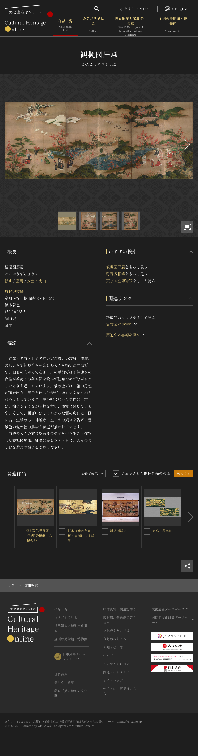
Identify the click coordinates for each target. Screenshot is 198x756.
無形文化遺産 (64, 682)
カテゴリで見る (93, 26)
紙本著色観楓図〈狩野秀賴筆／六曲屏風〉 (39, 535)
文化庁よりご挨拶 (116, 630)
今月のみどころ (114, 639)
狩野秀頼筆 (14, 291)
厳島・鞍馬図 (162, 530)
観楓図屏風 (115, 267)
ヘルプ (108, 655)
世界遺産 (61, 674)
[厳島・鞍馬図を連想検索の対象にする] (147, 531)
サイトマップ (113, 680)
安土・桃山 (36, 280)
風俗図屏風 (118, 530)
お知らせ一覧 (113, 647)
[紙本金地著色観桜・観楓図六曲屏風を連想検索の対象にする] (62, 531)
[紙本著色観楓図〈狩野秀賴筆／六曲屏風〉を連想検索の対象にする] (20, 531)
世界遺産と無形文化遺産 (131, 26)
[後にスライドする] (186, 144)
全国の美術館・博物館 (173, 26)
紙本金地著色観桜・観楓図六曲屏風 (81, 535)
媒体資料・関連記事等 (119, 609)
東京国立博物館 (119, 280)
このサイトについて (133, 9)
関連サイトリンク (116, 672)
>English (177, 9)
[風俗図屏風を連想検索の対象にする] (105, 531)
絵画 (8, 280)
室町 (19, 280)
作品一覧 (65, 25)
